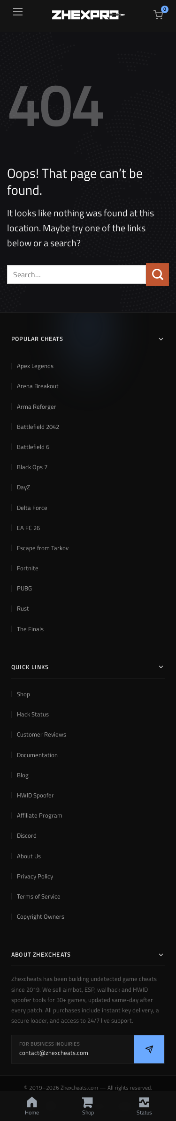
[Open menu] (17, 11)
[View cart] (158, 15)
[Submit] (157, 274)
